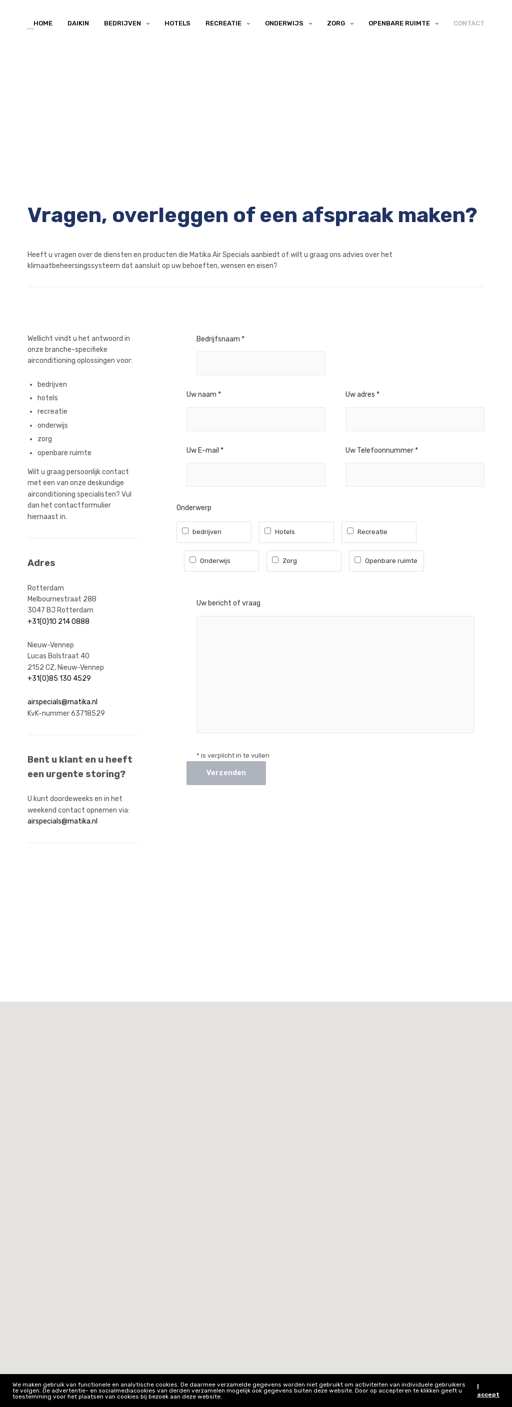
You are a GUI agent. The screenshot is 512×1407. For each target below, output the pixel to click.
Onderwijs (284, 23)
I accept (488, 1390)
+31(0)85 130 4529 (59, 678)
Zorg (336, 23)
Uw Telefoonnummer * (382, 450)
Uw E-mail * (205, 450)
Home (43, 23)
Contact (469, 23)
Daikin (78, 23)
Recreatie (224, 23)
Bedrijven (122, 23)
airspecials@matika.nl (63, 702)
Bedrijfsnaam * (220, 339)
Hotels (177, 23)
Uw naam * (203, 394)
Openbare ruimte (399, 23)
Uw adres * (363, 394)
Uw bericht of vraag (228, 603)
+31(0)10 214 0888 (59, 621)
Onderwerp (194, 508)
